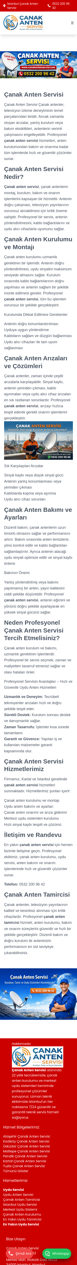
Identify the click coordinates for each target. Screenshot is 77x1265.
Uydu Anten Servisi (18, 1194)
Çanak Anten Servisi (21, 105)
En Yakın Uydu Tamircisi (22, 1219)
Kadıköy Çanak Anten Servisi (26, 1141)
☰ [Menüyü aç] (72, 23)
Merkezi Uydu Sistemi (20, 1209)
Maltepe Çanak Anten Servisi (26, 1151)
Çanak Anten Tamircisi (21, 1199)
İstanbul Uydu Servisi (20, 1204)
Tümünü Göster (15, 1171)
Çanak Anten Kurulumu (22, 1214)
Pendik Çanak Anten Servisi (25, 1156)
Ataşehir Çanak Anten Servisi (26, 1136)
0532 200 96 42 (59, 6)
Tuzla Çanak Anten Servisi (24, 1166)
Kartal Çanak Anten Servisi (24, 1161)
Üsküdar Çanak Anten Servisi (26, 1146)
